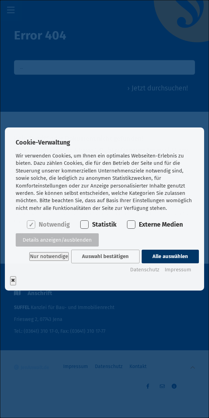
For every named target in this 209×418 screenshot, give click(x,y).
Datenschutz (144, 269)
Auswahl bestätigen (105, 256)
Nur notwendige (48, 256)
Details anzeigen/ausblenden (57, 240)
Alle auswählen (170, 256)
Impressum (178, 269)
